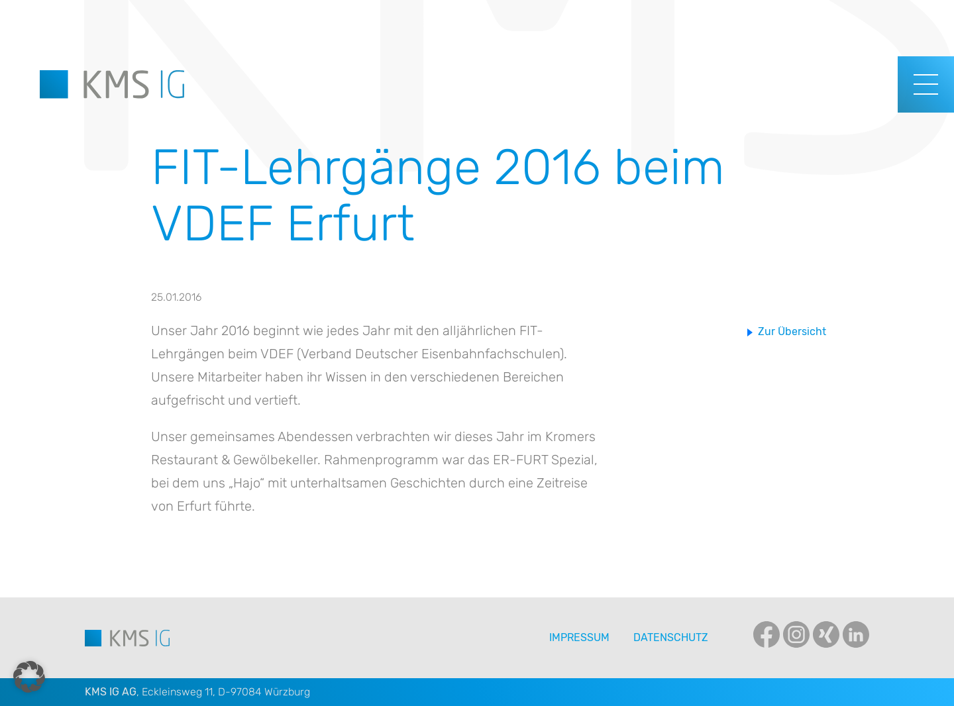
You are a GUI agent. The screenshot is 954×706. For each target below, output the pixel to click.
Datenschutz (670, 637)
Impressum (579, 637)
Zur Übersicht (792, 331)
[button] (29, 677)
